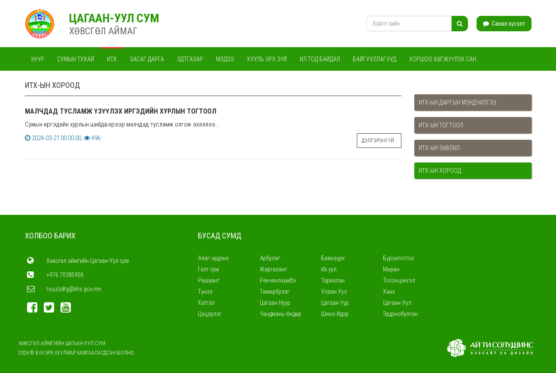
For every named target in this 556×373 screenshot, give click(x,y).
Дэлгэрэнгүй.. (379, 141)
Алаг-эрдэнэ (213, 258)
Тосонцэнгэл (399, 280)
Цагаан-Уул (397, 302)
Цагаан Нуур (275, 302)
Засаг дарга (147, 59)
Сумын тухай (75, 59)
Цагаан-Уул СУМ (114, 18)
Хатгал (206, 302)
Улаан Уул (334, 291)
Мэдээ (225, 59)
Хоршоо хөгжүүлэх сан (442, 59)
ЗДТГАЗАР (190, 59)
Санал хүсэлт (504, 23)
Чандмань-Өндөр (280, 313)
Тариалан (333, 280)
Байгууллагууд (374, 59)
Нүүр (37, 59)
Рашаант (208, 280)
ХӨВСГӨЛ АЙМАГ (103, 31)
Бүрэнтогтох (398, 258)
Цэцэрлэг (210, 313)
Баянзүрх (333, 258)
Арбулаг (270, 258)
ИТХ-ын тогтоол (441, 125)
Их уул (329, 269)
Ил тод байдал (320, 59)
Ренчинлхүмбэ (278, 280)
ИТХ (112, 59)
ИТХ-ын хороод (440, 170)
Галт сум (208, 269)
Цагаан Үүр (335, 302)
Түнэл (205, 291)
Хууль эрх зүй (267, 59)
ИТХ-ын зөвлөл (439, 147)
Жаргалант (273, 269)
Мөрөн (391, 269)
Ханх (389, 291)
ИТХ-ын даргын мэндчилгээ (457, 102)
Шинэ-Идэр (335, 313)
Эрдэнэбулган (400, 313)
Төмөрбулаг (274, 291)
